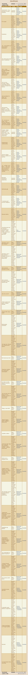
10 (18, 5)
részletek (24, 11)
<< (16, 3)
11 (20, 5)
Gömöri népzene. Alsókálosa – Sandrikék (19, 590)
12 (22, 5)
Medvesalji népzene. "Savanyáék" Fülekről (19, 243)
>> (25, 5)
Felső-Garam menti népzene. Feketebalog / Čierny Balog (19, 11)
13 (23, 5)
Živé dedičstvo (19, 231)
